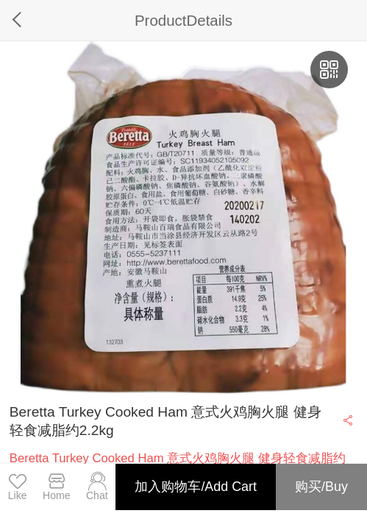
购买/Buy (321, 486)
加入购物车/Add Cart (196, 486)
